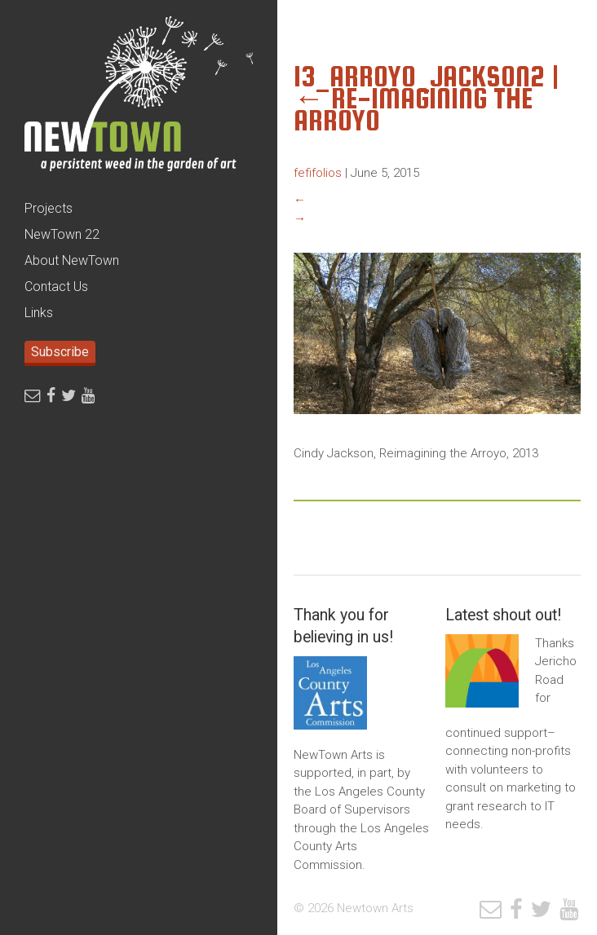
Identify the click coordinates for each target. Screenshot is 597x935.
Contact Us (56, 286)
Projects (48, 208)
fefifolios (318, 172)
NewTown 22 (62, 234)
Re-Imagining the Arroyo (413, 109)
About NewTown (71, 260)
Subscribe (60, 351)
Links (38, 312)
